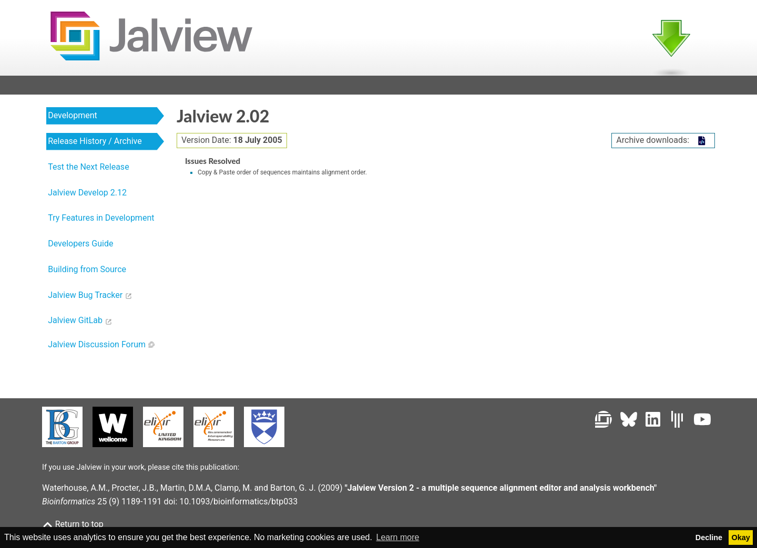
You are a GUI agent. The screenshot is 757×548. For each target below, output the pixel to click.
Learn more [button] (398, 537)
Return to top (73, 524)
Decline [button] (708, 537)
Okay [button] (741, 537)
